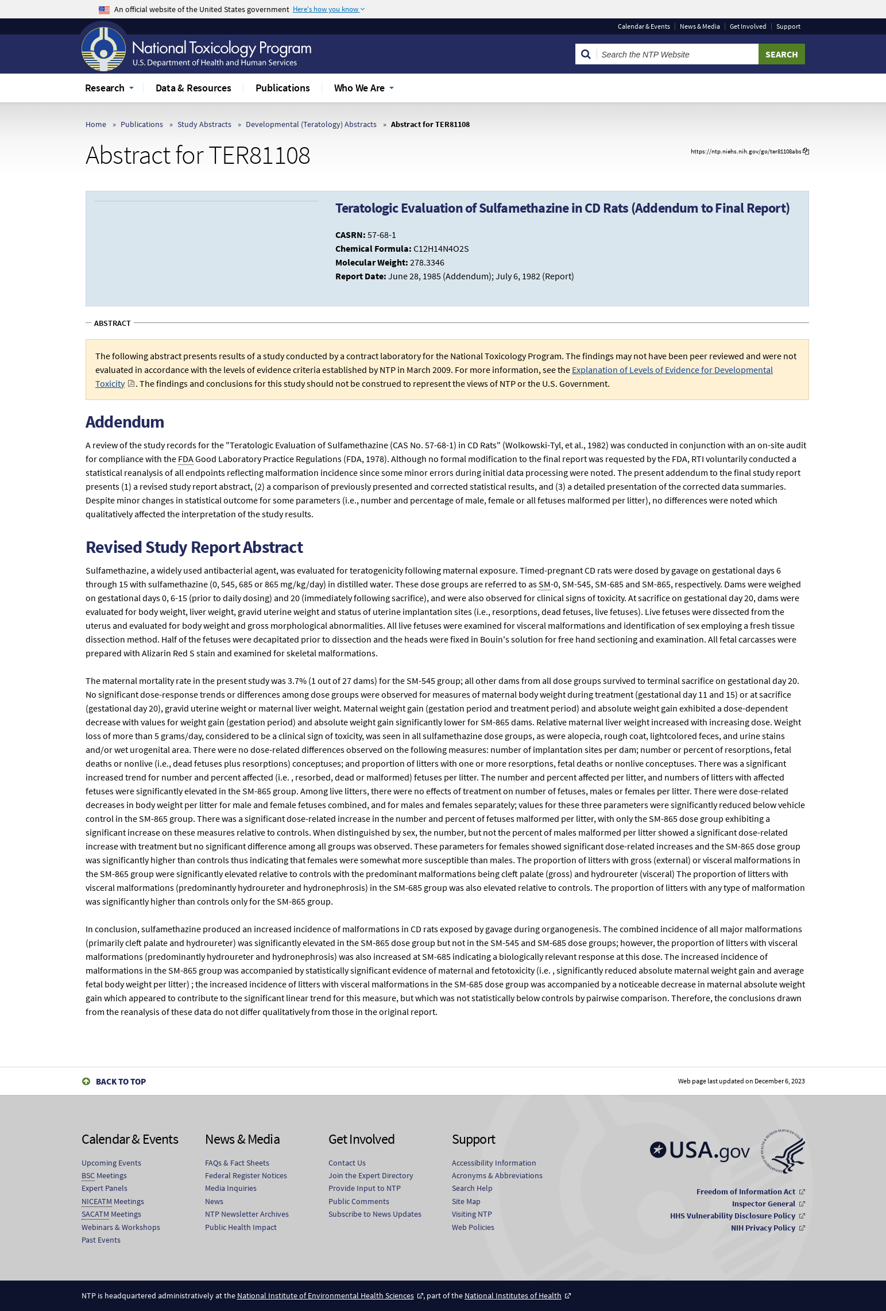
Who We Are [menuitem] (359, 87)
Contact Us (347, 1163)
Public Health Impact (241, 1227)
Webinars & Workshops (121, 1227)
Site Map (466, 1201)
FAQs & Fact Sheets (237, 1163)
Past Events (101, 1240)
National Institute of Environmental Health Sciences (325, 1295)
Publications (142, 124)
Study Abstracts (204, 124)
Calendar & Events (644, 26)
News (214, 1201)
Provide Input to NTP (364, 1188)
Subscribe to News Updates (374, 1214)
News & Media (700, 26)
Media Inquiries (231, 1188)
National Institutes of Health (513, 1295)
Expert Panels (104, 1188)
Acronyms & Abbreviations (497, 1175)
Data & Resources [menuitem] (193, 87)
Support (788, 26)
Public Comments (358, 1201)
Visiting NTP (472, 1214)
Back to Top (121, 1081)
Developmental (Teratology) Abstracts (311, 124)
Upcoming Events (111, 1163)
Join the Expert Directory (370, 1175)
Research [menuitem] (105, 87)
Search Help (472, 1188)
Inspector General (763, 1203)
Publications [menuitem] (283, 87)
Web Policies (473, 1227)
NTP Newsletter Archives (247, 1214)
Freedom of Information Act (746, 1191)
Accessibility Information (494, 1163)
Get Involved (748, 26)
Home (96, 124)
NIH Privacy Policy (763, 1227)
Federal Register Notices (246, 1175)
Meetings (104, 1175)
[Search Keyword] (678, 54)
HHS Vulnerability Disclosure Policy (732, 1215)
